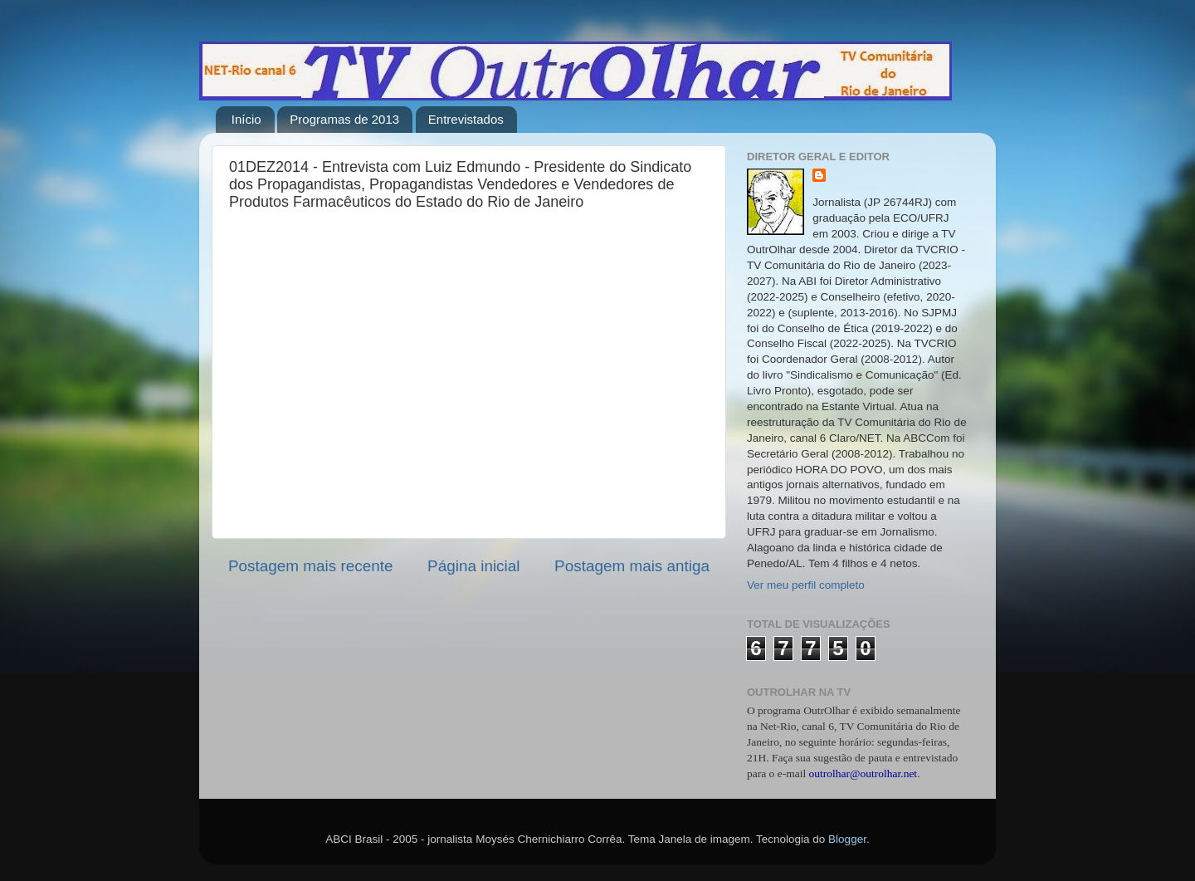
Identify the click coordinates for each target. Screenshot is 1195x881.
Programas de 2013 (344, 119)
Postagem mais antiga (632, 566)
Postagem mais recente (310, 566)
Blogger (847, 839)
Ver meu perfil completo (806, 585)
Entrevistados (466, 119)
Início (246, 119)
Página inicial (473, 566)
